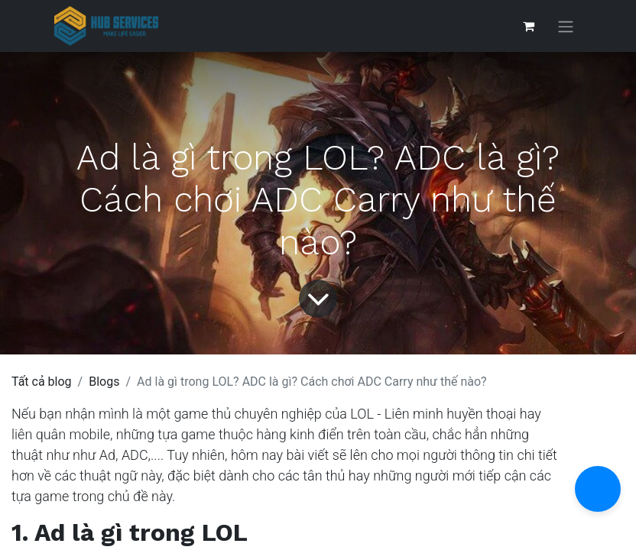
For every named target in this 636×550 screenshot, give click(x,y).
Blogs (104, 381)
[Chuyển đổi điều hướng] (566, 26)
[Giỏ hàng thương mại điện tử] (528, 26)
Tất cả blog (41, 381)
